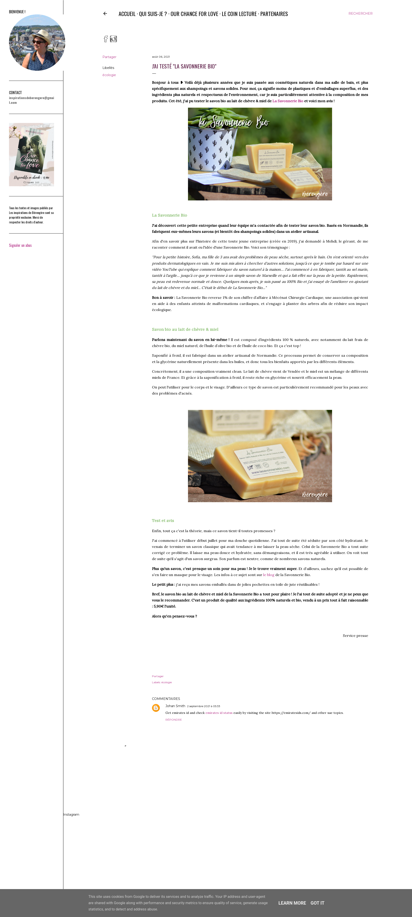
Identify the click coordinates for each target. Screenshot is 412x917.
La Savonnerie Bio (287, 101)
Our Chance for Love (194, 13)
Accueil (127, 13)
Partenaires (274, 13)
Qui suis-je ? (153, 13)
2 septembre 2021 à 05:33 (203, 706)
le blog (268, 574)
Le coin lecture (239, 13)
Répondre (173, 719)
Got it (318, 903)
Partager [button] (109, 57)
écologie (109, 75)
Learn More (292, 903)
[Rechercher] (361, 13)
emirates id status (219, 713)
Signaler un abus (20, 245)
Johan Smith (175, 706)
